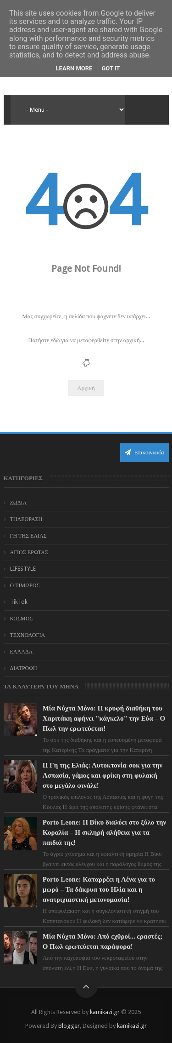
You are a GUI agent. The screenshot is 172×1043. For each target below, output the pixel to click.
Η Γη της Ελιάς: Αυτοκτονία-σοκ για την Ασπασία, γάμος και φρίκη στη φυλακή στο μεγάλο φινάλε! (103, 775)
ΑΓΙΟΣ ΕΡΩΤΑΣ (29, 552)
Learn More (74, 68)
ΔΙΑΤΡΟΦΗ (23, 668)
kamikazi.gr (105, 1012)
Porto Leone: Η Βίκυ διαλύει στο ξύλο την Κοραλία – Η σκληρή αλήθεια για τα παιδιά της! (104, 832)
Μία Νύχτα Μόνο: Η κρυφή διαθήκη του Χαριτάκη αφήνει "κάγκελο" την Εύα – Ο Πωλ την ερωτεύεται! (104, 718)
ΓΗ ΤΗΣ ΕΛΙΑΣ (28, 536)
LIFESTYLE (23, 569)
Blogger (69, 1025)
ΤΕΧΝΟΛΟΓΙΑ (27, 635)
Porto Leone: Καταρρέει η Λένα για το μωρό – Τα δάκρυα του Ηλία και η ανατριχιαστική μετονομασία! (99, 889)
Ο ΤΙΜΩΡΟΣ (25, 585)
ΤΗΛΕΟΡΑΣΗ (26, 519)
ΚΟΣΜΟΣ (21, 618)
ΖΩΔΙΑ (18, 502)
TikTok (19, 602)
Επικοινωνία (144, 452)
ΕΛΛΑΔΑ (21, 651)
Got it (110, 68)
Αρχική (86, 387)
